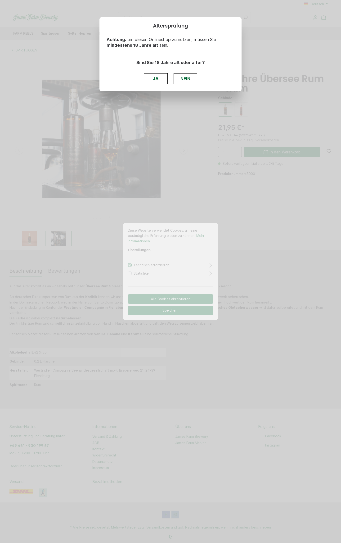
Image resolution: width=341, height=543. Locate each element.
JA (156, 78)
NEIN (185, 78)
